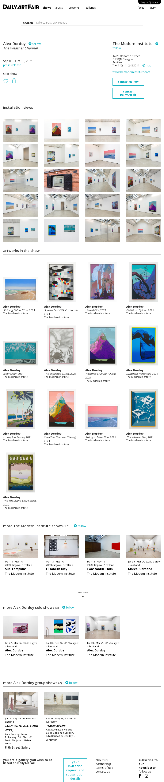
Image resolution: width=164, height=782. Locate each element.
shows (47, 7)
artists (59, 7)
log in (149, 2)
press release (12, 65)
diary (152, 7)
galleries (90, 7)
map (146, 65)
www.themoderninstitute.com (131, 72)
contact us (103, 771)
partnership (103, 764)
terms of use (104, 768)
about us (102, 760)
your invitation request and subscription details (75, 770)
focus (141, 7)
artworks (74, 7)
